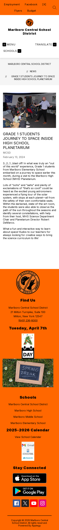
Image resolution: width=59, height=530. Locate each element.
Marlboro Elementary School (28, 423)
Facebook (31, 4)
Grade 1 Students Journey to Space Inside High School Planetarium (33, 77)
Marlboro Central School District (29, 64)
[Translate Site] (45, 45)
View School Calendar (28, 437)
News (33, 71)
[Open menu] (9, 45)
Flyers (18, 10)
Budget (31, 10)
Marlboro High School (27, 410)
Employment (12, 4)
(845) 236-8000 (28, 320)
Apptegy (36, 525)
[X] (44, 4)
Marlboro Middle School (27, 416)
